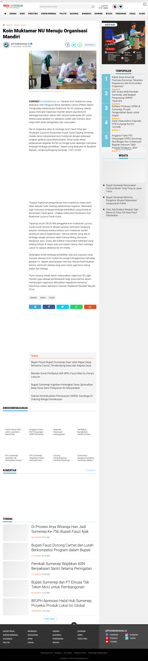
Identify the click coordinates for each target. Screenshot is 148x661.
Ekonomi (98, 13)
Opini (30, 639)
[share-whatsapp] (79, 45)
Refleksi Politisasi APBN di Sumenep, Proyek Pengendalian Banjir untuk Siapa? (125, 111)
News (22, 13)
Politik (63, 13)
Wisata (109, 13)
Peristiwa (33, 13)
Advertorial (9, 631)
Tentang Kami (46, 653)
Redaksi (58, 653)
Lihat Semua (50, 619)
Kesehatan (33, 635)
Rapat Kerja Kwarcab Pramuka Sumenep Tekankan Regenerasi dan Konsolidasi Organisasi (127, 81)
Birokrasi (86, 13)
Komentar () (90, 45)
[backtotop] (74, 625)
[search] (66, 6)
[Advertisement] (14, 94)
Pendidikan (121, 13)
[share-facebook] (67, 45)
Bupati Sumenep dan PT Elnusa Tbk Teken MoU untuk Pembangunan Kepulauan (60, 587)
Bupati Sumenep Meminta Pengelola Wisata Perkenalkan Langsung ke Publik (121, 200)
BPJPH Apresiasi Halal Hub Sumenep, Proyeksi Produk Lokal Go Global (61, 603)
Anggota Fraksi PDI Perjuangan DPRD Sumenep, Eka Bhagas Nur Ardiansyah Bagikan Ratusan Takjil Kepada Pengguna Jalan (126, 141)
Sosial (133, 13)
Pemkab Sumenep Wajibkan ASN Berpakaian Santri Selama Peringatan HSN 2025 (61, 569)
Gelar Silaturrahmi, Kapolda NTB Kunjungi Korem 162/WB (127, 122)
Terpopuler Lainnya (123, 150)
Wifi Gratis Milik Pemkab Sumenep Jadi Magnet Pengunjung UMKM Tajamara (127, 94)
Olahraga (7, 639)
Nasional (74, 13)
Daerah (13, 13)
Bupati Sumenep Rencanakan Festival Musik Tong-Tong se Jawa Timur (124, 188)
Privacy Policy (80, 653)
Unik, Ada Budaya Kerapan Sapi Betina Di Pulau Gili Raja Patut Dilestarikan (122, 212)
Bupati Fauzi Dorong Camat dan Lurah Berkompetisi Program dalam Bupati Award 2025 (62, 550)
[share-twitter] (73, 45)
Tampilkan (91, 470)
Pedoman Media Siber (98, 653)
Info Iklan (68, 653)
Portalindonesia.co (50, 101)
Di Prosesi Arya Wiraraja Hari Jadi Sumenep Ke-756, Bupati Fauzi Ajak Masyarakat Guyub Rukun (60, 531)
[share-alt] (35, 307)
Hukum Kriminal (48, 13)
